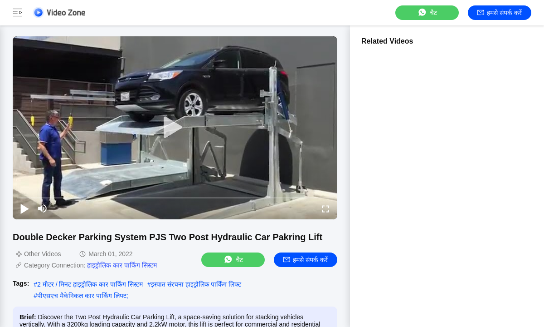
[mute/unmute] (43, 208)
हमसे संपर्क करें (499, 12)
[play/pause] (24, 208)
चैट (427, 12)
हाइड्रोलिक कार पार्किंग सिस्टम (122, 265)
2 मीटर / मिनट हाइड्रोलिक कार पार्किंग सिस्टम (90, 284)
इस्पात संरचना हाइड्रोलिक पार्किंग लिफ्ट (196, 284)
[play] (175, 127)
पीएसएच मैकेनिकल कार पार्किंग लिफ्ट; (82, 295)
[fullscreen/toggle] (325, 208)
